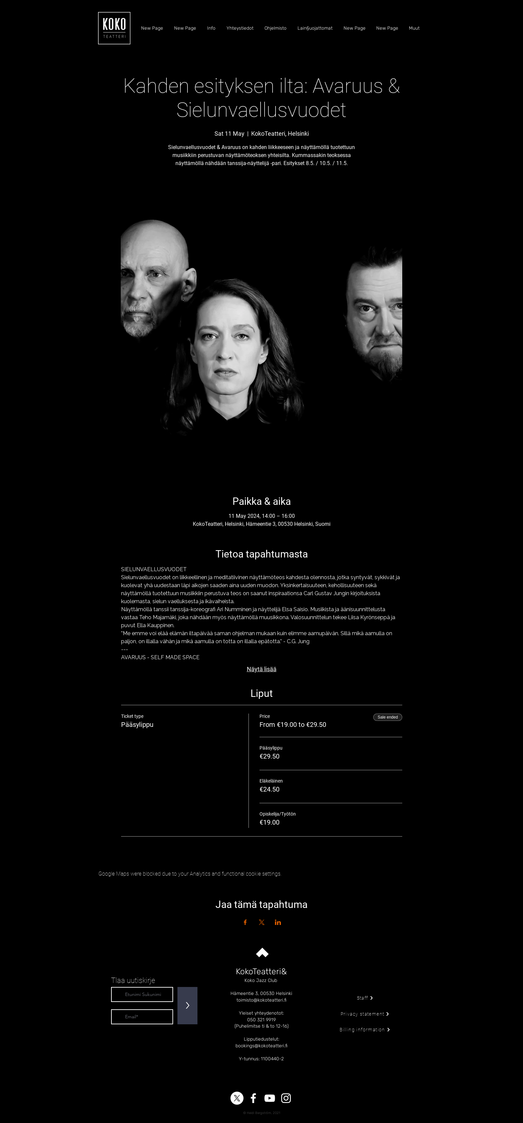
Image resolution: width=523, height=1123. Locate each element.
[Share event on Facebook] (245, 922)
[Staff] (365, 998)
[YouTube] (269, 1098)
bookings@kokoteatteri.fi (261, 1046)
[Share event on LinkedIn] (278, 922)
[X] (236, 1098)
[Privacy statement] (365, 1014)
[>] (187, 1005)
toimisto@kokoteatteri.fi (261, 1000)
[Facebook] (253, 1098)
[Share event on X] (261, 922)
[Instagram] (286, 1098)
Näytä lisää (262, 669)
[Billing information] (365, 1029)
